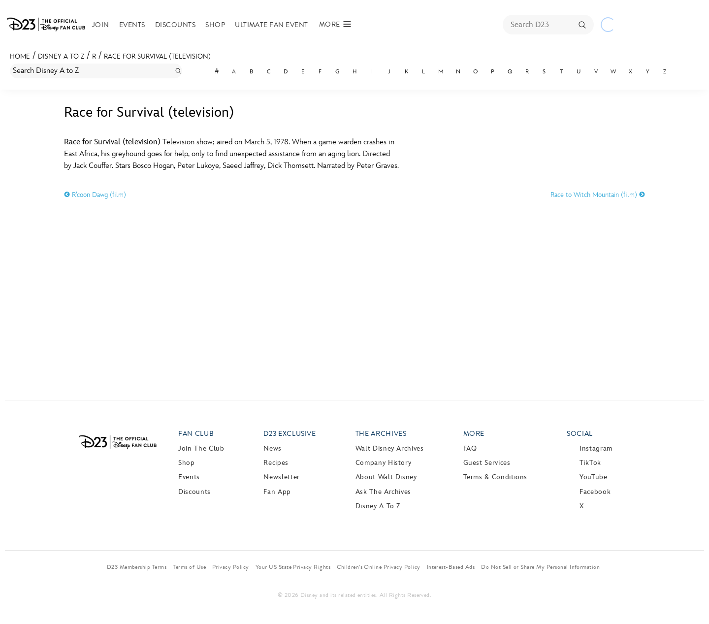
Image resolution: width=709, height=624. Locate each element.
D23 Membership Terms (137, 566)
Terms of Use (189, 566)
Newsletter (281, 477)
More (474, 433)
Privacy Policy (230, 566)
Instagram (596, 448)
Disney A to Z (61, 56)
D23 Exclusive (289, 433)
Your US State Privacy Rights (293, 566)
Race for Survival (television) (157, 56)
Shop (215, 25)
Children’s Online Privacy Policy (378, 566)
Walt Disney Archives (389, 448)
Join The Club (201, 448)
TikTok (590, 463)
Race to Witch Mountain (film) (597, 195)
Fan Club (196, 433)
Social (580, 433)
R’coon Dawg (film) (95, 195)
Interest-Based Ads (451, 566)
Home (20, 56)
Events (132, 25)
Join (100, 25)
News (272, 448)
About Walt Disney (386, 477)
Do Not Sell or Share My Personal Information (540, 566)
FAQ (470, 448)
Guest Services (487, 463)
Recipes (275, 463)
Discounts (175, 25)
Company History (383, 463)
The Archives (381, 433)
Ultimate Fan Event (271, 25)
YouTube (593, 477)
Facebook (595, 492)
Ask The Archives (383, 492)
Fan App (276, 492)
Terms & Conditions (495, 477)
